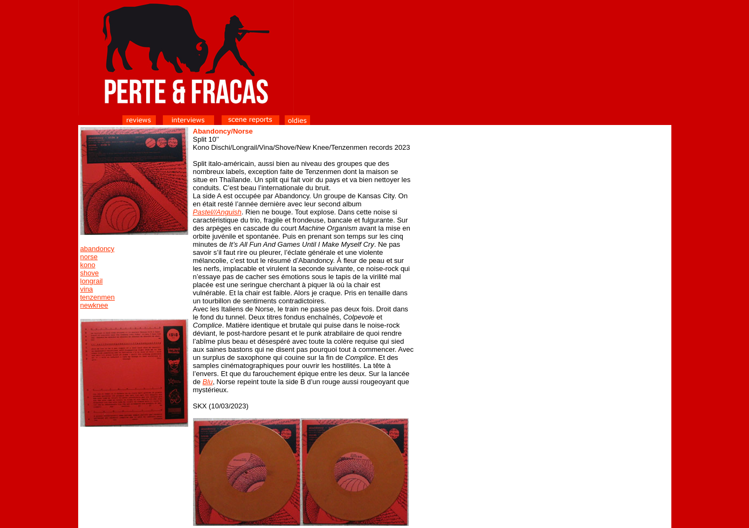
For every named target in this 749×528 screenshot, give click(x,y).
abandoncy (97, 249)
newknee (94, 305)
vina (86, 289)
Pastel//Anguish (217, 212)
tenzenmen (97, 297)
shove (89, 273)
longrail (91, 281)
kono (87, 265)
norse (89, 257)
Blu (208, 382)
